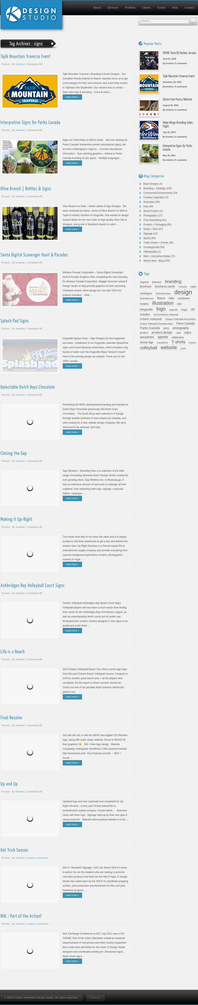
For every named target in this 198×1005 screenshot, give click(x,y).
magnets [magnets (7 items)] (173, 309)
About (97, 7)
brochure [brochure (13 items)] (146, 286)
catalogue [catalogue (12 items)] (146, 293)
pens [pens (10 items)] (166, 328)
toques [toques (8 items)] (192, 342)
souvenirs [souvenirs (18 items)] (147, 337)
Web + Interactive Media (157, 256)
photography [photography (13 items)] (181, 328)
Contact (189, 7)
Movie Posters (151, 211)
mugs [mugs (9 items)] (184, 309)
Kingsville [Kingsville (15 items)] (146, 309)
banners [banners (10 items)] (156, 282)
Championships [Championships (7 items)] (163, 293)
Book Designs (151, 183)
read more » (72, 97)
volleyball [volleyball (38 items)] (148, 347)
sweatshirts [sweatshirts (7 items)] (162, 342)
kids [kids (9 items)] (179, 303)
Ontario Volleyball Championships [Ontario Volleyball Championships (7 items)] (156, 323)
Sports (147, 238)
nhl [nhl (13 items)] (193, 309)
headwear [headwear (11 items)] (184, 298)
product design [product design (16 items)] (162, 332)
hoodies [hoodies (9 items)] (144, 303)
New (175, 7)
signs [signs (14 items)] (187, 332)
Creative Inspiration (154, 197)
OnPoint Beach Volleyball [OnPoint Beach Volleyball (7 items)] (166, 314)
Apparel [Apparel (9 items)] (144, 282)
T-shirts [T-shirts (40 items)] (178, 342)
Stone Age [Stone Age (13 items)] (146, 342)
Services (112, 7)
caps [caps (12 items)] (193, 286)
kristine (20, 64)
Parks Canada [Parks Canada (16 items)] (150, 328)
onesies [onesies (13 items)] (145, 314)
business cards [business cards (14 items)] (165, 286)
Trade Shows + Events (156, 242)
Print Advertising (152, 220)
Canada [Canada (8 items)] (182, 286)
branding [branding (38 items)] (173, 281)
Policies (95, 997)
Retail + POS (151, 229)
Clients (146, 7)
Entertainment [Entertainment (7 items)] (147, 298)
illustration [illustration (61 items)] (163, 303)
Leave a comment (37, 858)
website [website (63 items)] (169, 347)
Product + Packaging (155, 224)
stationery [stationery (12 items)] (178, 337)
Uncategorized (151, 247)
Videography (150, 251)
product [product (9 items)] (144, 332)
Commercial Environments (158, 192)
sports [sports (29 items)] (162, 337)
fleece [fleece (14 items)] (161, 298)
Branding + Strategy (154, 188)
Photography (150, 215)
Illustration (149, 201)
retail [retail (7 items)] (178, 332)
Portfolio (130, 7)
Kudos (161, 7)
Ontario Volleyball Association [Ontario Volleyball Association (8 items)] (180, 319)
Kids (146, 206)
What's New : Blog (154, 260)
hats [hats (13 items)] (171, 298)
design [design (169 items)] (183, 292)
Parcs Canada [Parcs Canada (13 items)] (185, 323)
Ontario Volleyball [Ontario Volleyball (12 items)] (151, 319)
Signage (148, 233)
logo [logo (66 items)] (161, 308)
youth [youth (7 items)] (183, 348)
